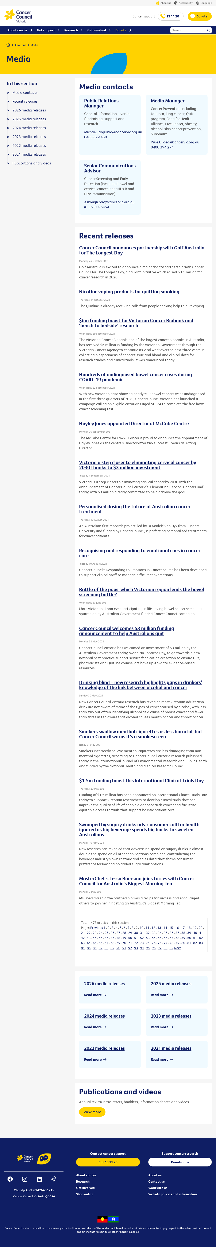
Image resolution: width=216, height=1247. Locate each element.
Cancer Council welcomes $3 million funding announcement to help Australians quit (126, 630)
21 (83, 933)
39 (189, 933)
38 (183, 933)
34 (160, 933)
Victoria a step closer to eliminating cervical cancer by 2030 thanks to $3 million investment (137, 464)
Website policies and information (172, 1194)
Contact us (156, 1181)
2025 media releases (171, 983)
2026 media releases (104, 983)
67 (106, 943)
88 (106, 948)
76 (160, 943)
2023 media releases (171, 1016)
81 (189, 943)
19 (195, 927)
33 (154, 933)
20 (200, 927)
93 (136, 948)
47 (112, 938)
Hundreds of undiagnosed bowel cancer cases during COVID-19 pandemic (135, 377)
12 (153, 927)
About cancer (86, 1175)
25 (106, 933)
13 (159, 927)
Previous (96, 927)
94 (142, 948)
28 (124, 933)
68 (112, 943)
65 (95, 943)
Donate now (180, 1162)
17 (183, 927)
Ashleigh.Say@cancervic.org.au (109, 202)
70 (124, 943)
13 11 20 (172, 16)
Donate (201, 16)
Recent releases (25, 101)
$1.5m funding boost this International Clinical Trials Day (141, 780)
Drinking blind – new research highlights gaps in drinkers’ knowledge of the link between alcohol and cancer (140, 684)
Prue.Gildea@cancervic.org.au (175, 142)
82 (195, 943)
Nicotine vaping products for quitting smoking (129, 291)
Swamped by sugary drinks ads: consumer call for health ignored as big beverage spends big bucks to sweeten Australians (139, 829)
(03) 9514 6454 (96, 207)
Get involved (85, 1188)
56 (165, 938)
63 (83, 943)
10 (141, 927)
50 (130, 938)
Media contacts (25, 92)
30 (136, 933)
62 (201, 938)
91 (124, 948)
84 (83, 948)
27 (118, 933)
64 (89, 943)
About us (163, 3)
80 (183, 943)
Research (83, 1181)
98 (165, 948)
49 (124, 938)
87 (101, 948)
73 (142, 943)
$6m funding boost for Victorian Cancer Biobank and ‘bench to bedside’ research (136, 322)
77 (165, 943)
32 (148, 933)
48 (118, 938)
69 (118, 943)
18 (189, 927)
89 (112, 948)
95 (148, 948)
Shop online (84, 1194)
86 (95, 948)
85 (89, 948)
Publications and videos (31, 163)
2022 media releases (104, 1048)
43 (89, 938)
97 (160, 948)
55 (160, 938)
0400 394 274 (162, 147)
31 (142, 933)
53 (148, 938)
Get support (46, 30)
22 (89, 933)
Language (204, 3)
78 (171, 943)
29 (130, 933)
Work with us (157, 1188)
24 (101, 933)
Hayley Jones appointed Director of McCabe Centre (134, 423)
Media (34, 45)
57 (171, 938)
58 (177, 938)
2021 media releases (171, 1048)
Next (177, 948)
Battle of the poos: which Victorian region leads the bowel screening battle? (141, 591)
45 (101, 938)
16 (177, 927)
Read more (93, 994)
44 (95, 938)
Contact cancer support (108, 1153)
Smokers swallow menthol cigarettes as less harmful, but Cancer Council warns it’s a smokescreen (140, 734)
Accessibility (183, 3)
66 (101, 943)
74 (148, 943)
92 (130, 948)
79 (177, 943)
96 (154, 948)
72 (136, 943)
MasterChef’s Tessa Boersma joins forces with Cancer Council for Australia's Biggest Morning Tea (136, 881)
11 (147, 927)
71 (130, 943)
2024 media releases (104, 1016)
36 (171, 933)
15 (171, 927)
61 (195, 938)
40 (195, 933)
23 (95, 933)
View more (92, 1111)
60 (189, 938)
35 (165, 933)
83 (201, 943)
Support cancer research (180, 1153)
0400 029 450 (95, 137)
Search (209, 30)
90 (118, 948)
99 (171, 948)
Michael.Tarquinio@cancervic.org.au (113, 132)
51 (136, 938)
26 (112, 933)
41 (201, 933)
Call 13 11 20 (108, 1162)
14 (165, 927)
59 (183, 938)
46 (106, 938)
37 (177, 933)
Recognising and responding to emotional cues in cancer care (139, 553)
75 (154, 943)
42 (83, 938)
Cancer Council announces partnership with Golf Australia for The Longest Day (141, 250)
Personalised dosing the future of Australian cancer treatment (134, 509)
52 (142, 938)
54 (154, 938)
